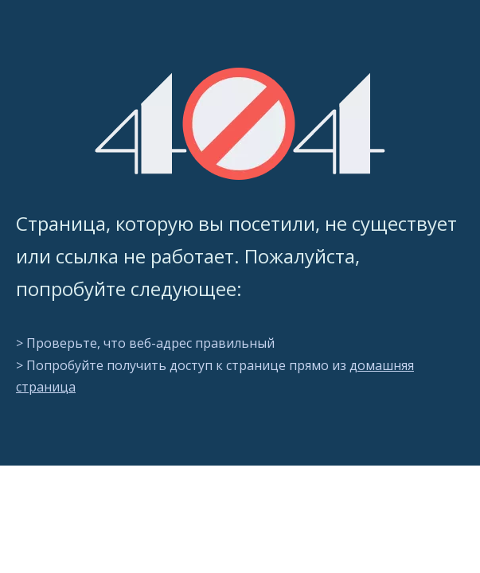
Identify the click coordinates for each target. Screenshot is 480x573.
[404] (240, 124)
